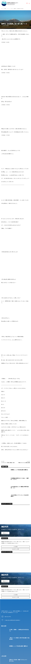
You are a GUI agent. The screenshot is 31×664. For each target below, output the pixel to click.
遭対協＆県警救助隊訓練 (14, 642)
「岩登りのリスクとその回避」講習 (24, 436)
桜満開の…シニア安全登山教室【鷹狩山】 (19, 443)
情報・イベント (7, 8)
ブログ (12, 8)
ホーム (2, 8)
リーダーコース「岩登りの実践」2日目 (7, 436)
